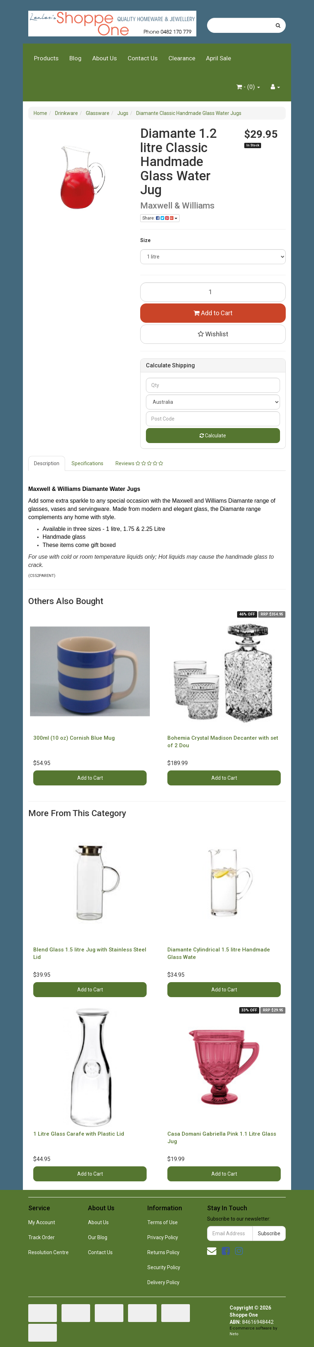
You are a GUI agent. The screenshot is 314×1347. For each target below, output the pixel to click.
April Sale (218, 58)
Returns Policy (163, 1252)
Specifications (87, 463)
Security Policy (163, 1267)
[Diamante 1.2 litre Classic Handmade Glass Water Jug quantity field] (213, 292)
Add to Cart (212, 313)
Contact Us (143, 58)
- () (248, 86)
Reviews (139, 463)
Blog (75, 58)
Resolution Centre (48, 1252)
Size (145, 240)
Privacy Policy (162, 1237)
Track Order (41, 1237)
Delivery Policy (163, 1282)
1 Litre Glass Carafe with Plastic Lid (78, 1134)
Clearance (181, 58)
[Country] (213, 401)
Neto (234, 1334)
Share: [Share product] (159, 218)
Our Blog (97, 1237)
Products (46, 58)
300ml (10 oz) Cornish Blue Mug (74, 738)
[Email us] (211, 1251)
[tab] (47, 463)
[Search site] (278, 25)
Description (46, 463)
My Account (41, 1222)
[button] (213, 334)
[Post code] (213, 418)
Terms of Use (162, 1222)
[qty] (213, 385)
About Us (104, 58)
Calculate (213, 435)
